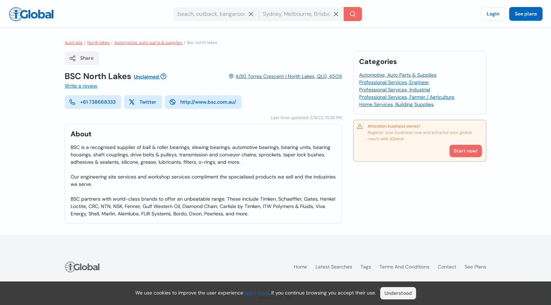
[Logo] (31, 14)
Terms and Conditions (404, 267)
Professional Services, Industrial (394, 89)
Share (81, 58)
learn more (257, 293)
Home (300, 267)
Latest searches (334, 267)
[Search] (353, 14)
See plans (526, 14)
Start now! (466, 151)
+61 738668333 (92, 101)
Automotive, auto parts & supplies (148, 42)
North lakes (98, 42)
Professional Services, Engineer (394, 82)
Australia (74, 42)
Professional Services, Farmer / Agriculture (406, 97)
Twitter (142, 101)
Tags (366, 267)
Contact (447, 267)
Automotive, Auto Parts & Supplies (397, 75)
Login (493, 14)
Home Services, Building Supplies (396, 104)
